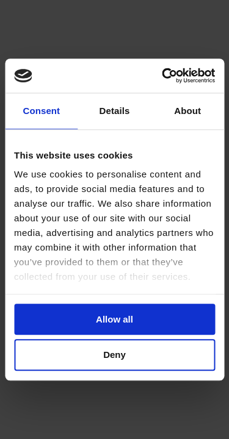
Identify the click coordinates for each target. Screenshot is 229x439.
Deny (114, 355)
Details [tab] (115, 110)
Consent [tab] (41, 110)
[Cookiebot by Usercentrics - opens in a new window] (163, 76)
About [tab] (187, 110)
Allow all (114, 319)
